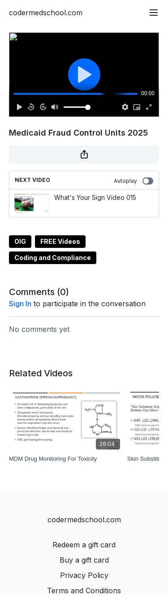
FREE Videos (60, 241)
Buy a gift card (84, 559)
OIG (20, 241)
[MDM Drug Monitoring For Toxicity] (66, 458)
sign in (20, 303)
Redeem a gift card (84, 544)
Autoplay (133, 181)
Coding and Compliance (52, 257)
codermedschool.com (45, 12)
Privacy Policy (84, 575)
